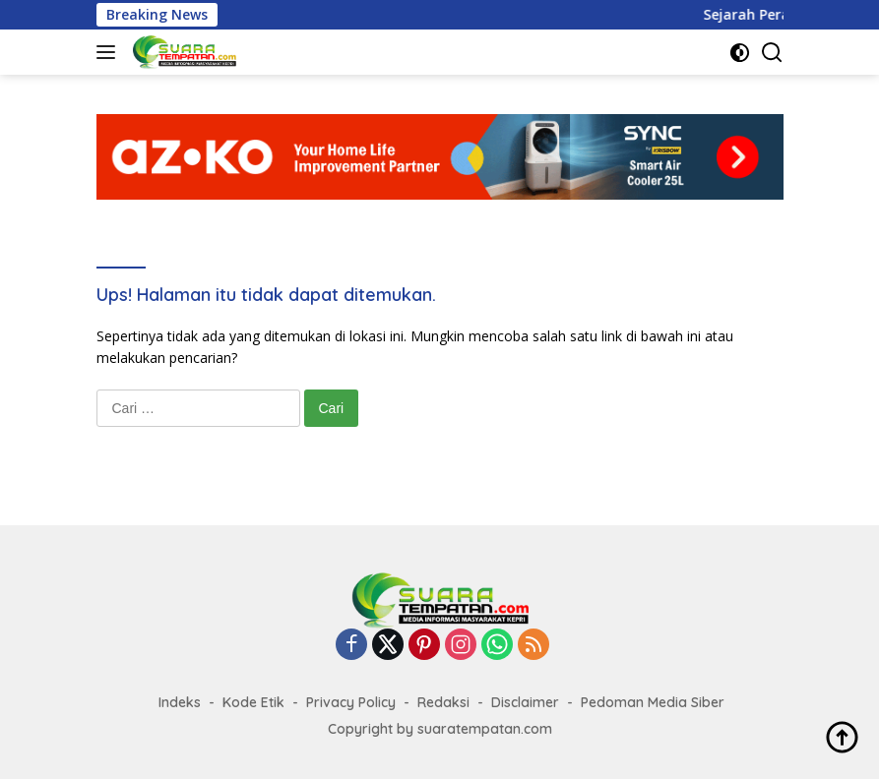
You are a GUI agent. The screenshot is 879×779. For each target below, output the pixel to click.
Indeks (179, 702)
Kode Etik (253, 702)
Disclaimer (525, 702)
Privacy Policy (351, 702)
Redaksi (443, 702)
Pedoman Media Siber (652, 702)
